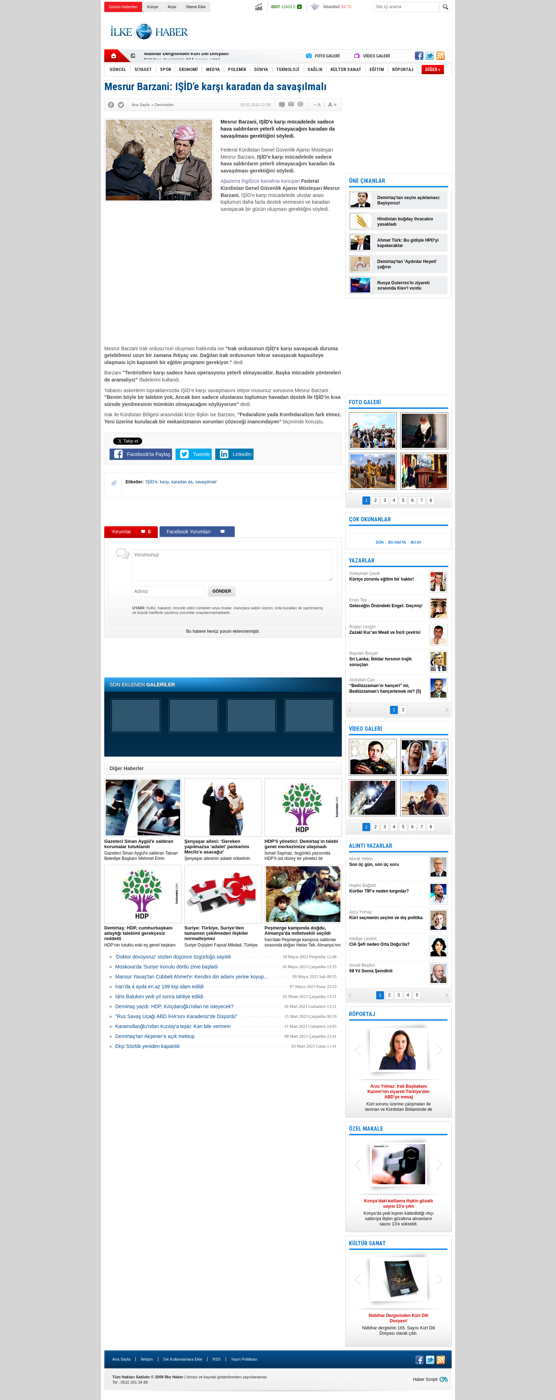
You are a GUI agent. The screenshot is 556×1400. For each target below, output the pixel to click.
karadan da (182, 481)
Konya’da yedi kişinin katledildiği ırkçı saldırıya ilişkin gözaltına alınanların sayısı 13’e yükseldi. (399, 1212)
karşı (164, 481)
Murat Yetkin (388, 861)
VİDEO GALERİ (365, 728)
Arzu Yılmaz (388, 915)
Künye (152, 7)
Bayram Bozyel (388, 659)
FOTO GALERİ (365, 402)
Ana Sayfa (121, 1359)
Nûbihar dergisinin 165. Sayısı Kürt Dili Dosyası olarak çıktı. (399, 1324)
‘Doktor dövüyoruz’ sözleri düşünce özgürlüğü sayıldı (173, 957)
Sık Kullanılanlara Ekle (182, 1359)
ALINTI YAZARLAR (370, 845)
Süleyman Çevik (388, 576)
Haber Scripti (425, 1379)
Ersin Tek (388, 603)
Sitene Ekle (196, 7)
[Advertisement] (487, 124)
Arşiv (172, 7)
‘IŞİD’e (151, 481)
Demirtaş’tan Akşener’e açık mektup (155, 1036)
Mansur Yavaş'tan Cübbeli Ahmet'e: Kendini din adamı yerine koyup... (191, 976)
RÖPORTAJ (362, 1014)
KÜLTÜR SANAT (367, 1243)
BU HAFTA (397, 542)
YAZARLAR (361, 560)
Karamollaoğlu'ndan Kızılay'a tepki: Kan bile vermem (173, 1026)
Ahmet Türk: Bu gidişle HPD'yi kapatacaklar (408, 243)
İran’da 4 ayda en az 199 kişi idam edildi (159, 986)
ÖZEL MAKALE (366, 1128)
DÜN (380, 542)
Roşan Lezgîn (388, 629)
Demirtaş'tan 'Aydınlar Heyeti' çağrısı (407, 264)
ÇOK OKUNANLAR (370, 519)
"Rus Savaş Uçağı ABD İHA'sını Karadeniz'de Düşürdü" (176, 1016)
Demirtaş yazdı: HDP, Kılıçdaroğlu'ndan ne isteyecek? (174, 1006)
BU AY (416, 542)
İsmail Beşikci (388, 968)
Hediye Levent (388, 941)
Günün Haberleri (123, 7)
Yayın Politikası (244, 1359)
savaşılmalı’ (206, 481)
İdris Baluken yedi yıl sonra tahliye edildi (159, 996)
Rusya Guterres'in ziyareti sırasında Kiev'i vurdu (403, 285)
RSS (216, 1359)
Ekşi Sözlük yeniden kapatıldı (147, 1046)
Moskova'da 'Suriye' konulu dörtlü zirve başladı (166, 967)
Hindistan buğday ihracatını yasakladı (405, 221)
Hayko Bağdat (388, 888)
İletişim (147, 1359)
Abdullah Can (388, 685)
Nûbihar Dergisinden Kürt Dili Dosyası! (186, 56)
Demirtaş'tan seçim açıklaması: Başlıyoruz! (408, 200)
